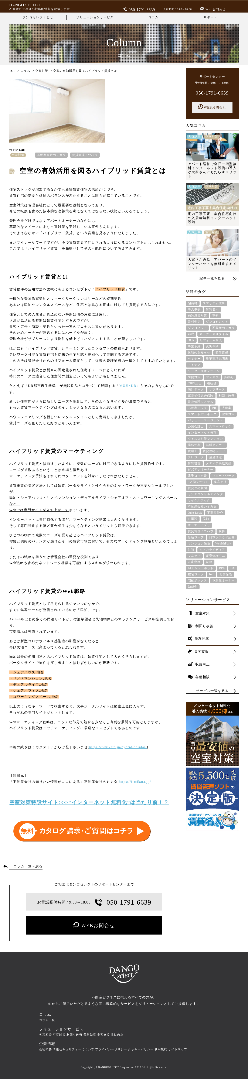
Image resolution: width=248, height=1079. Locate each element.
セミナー (194, 358)
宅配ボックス (197, 580)
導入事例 (194, 309)
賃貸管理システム (200, 401)
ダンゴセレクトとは (38, 17)
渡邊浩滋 (215, 457)
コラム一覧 (47, 1020)
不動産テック (197, 408)
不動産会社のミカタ (51, 155)
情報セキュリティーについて (73, 1049)
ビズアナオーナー (200, 469)
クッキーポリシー (140, 1049)
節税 (191, 334)
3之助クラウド (198, 482)
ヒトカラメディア (212, 549)
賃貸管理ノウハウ (85, 155)
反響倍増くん (215, 555)
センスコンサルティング (205, 494)
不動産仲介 (215, 512)
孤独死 (229, 377)
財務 (191, 549)
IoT (211, 574)
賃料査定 (194, 321)
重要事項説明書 (217, 358)
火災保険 (212, 346)
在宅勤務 (194, 562)
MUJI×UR (127, 385)
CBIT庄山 (195, 383)
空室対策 (228, 414)
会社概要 (45, 1049)
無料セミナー (215, 445)
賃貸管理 (194, 463)
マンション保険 (199, 543)
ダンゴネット (197, 327)
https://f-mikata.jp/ (135, 781)
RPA (222, 568)
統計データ (196, 389)
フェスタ (212, 377)
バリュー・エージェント (205, 420)
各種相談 (45, 1034)
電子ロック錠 (197, 475)
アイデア (194, 364)
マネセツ (194, 555)
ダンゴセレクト (217, 321)
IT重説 (192, 518)
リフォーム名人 (211, 340)
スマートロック (220, 426)
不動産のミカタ (223, 327)
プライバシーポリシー (111, 1049)
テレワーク (196, 457)
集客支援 (220, 482)
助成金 (192, 586)
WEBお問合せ (212, 9)
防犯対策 (194, 377)
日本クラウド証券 (222, 537)
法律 (209, 562)
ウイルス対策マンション (205, 438)
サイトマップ (177, 1049)
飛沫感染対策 (197, 315)
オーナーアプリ (199, 525)
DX (232, 568)
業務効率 (194, 445)
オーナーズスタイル (214, 334)
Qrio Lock (195, 512)
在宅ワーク (196, 574)
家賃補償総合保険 (200, 395)
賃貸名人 (212, 309)
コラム (153, 17)
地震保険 (225, 574)
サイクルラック (199, 500)
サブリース (217, 389)
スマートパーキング (202, 414)
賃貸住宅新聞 (197, 488)
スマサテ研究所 (214, 303)
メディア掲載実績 (218, 463)
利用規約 (160, 1049)
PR (214, 408)
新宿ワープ (196, 537)
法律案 (226, 408)
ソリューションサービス (95, 17)
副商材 (192, 303)
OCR (191, 340)
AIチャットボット (201, 568)
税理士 (192, 451)
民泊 (206, 518)
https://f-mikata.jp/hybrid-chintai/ (118, 747)
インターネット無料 (202, 432)
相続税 (212, 383)
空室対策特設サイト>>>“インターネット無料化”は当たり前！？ (89, 802)
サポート (210, 17)
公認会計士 (196, 426)
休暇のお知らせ (199, 352)
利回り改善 (227, 395)
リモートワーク (223, 475)
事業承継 (194, 346)
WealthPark (223, 543)
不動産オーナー (223, 580)
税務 (222, 531)
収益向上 (117, 1034)
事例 (215, 315)
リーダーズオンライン (204, 371)
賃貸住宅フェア (214, 451)
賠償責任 (221, 352)
